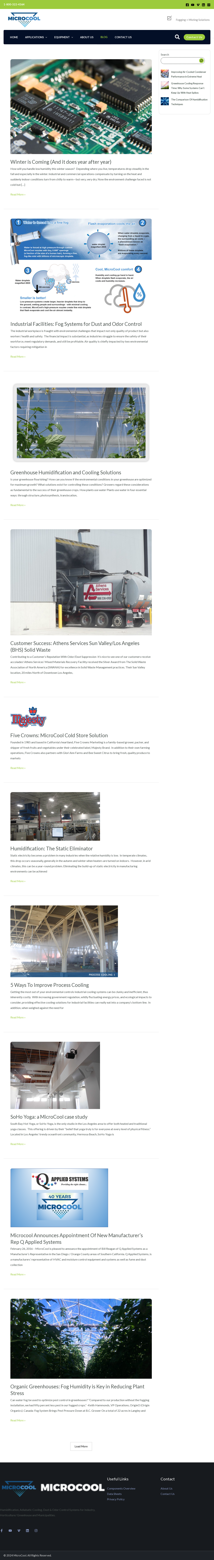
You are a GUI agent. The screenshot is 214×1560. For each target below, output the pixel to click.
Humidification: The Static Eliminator (54, 848)
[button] (177, 37)
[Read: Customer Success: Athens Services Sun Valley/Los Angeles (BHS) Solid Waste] (81, 581)
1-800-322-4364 (14, 4)
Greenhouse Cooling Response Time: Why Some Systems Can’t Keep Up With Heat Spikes (187, 88)
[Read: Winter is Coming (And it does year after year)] (81, 106)
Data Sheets (114, 1493)
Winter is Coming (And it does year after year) (64, 161)
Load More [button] (81, 1446)
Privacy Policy (116, 1499)
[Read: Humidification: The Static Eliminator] (55, 816)
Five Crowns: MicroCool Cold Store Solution (62, 735)
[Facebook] (187, 4)
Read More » (18, 194)
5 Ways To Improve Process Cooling (52, 984)
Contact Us (168, 1493)
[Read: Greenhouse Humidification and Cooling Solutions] (81, 422)
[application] (42, 37)
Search (165, 54)
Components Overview (121, 1488)
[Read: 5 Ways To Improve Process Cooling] (64, 940)
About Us (166, 1488)
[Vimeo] (198, 4)
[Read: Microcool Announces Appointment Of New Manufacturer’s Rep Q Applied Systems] (59, 1197)
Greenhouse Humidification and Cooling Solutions (69, 472)
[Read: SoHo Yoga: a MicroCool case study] (55, 1074)
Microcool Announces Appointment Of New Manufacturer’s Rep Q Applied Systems (62, 1238)
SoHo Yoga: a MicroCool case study (51, 1116)
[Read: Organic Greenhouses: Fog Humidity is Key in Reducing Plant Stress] (81, 1338)
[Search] (201, 60)
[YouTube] (192, 4)
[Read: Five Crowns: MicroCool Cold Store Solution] (28, 716)
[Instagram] (208, 4)
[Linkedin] (203, 4)
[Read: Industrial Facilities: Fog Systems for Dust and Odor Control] (81, 267)
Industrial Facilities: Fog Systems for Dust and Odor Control (80, 323)
